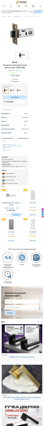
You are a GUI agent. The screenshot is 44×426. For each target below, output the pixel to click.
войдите (23, 11)
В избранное (15, 81)
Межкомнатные (18, 70)
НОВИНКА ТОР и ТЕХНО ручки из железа (22, 357)
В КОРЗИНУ (15, 97)
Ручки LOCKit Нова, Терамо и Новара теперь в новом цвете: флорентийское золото (22, 398)
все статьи (40, 321)
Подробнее (22, 166)
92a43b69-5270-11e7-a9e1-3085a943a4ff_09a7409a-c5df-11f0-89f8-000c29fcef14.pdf (12, 147)
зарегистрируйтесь (7, 12)
